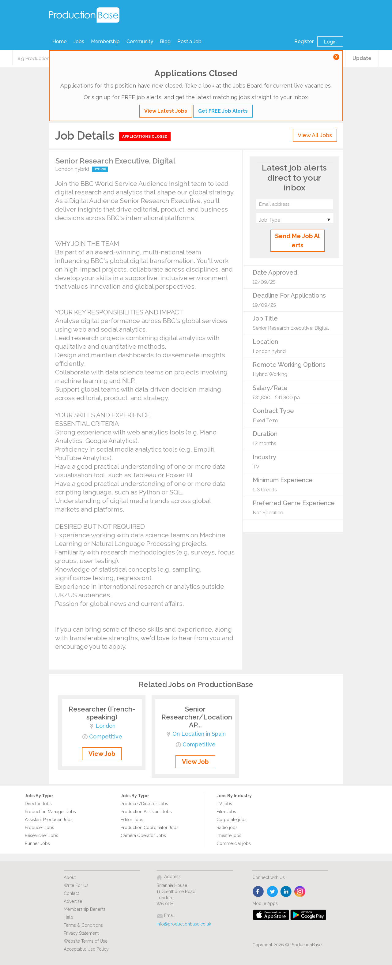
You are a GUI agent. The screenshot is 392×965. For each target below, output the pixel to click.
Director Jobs (38, 803)
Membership (105, 41)
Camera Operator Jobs (143, 835)
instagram (300, 892)
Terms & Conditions (83, 925)
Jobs (79, 41)
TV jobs (224, 803)
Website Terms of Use (85, 941)
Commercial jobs (234, 843)
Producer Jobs (39, 827)
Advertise (73, 901)
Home (59, 41)
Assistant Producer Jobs (49, 819)
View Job (102, 753)
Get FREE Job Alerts (223, 111)
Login (330, 42)
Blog (165, 41)
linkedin (286, 892)
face (258, 892)
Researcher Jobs (41, 835)
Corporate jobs (232, 819)
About (70, 877)
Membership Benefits (85, 909)
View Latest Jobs (165, 111)
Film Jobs (226, 811)
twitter (272, 892)
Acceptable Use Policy (86, 949)
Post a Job (189, 41)
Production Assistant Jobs (146, 811)
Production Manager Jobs (50, 811)
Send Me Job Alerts (297, 240)
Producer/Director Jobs (144, 803)
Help (68, 917)
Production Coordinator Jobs (150, 827)
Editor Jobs (132, 819)
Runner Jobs (37, 843)
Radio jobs (227, 827)
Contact (71, 893)
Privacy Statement (81, 933)
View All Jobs (315, 135)
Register (304, 41)
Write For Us (76, 885)
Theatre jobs (229, 835)
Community (139, 41)
